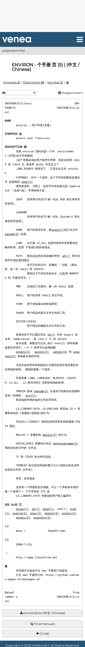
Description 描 (33, 82)
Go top (42, 633)
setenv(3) (60, 352)
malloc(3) (50, 434)
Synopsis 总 (11, 82)
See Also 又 (55, 82)
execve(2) (20, 513)
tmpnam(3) (41, 391)
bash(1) (48, 509)
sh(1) (66, 256)
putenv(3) (41, 352)
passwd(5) (12, 234)
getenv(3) (23, 352)
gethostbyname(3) (65, 443)
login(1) (57, 229)
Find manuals (43, 623)
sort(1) (30, 395)
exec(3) (27, 181)
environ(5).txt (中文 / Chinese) (42, 613)
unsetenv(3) (42, 517)
